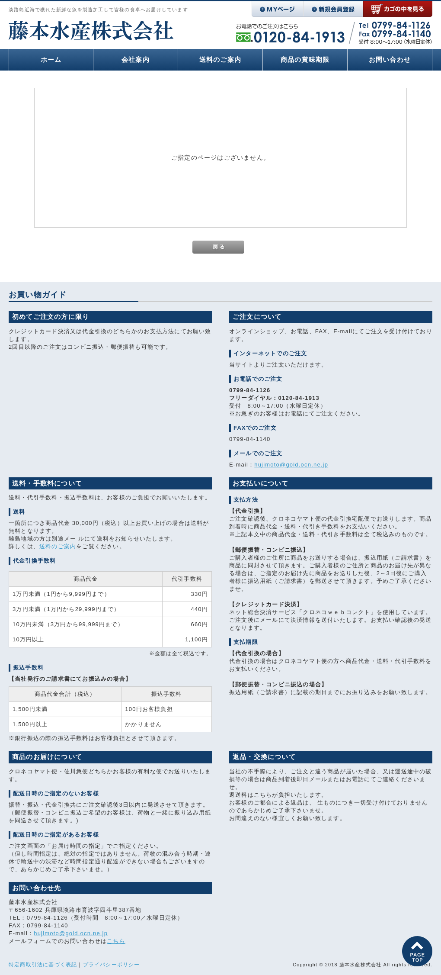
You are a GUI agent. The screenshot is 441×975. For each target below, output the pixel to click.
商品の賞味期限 (305, 59)
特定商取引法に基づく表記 (43, 965)
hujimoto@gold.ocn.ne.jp (291, 464)
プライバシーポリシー (111, 965)
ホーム (51, 59)
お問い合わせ (390, 59)
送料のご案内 (220, 59)
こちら (116, 941)
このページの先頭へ (417, 951)
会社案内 (135, 59)
